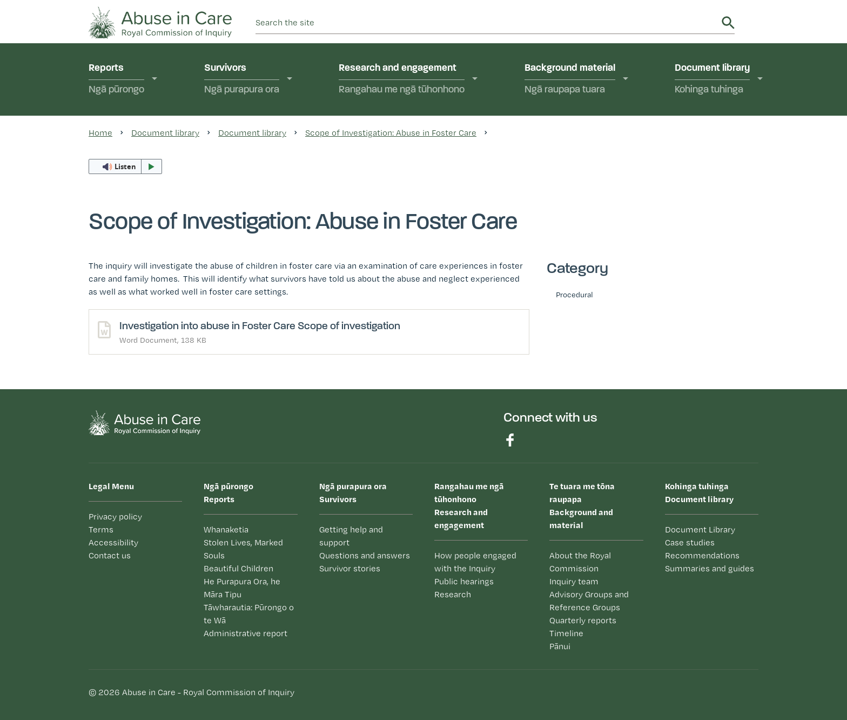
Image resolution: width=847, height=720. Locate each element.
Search (728, 23)
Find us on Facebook (509, 440)
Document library (712, 79)
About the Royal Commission (580, 562)
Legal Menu (111, 486)
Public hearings (464, 581)
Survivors (241, 79)
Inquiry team (574, 581)
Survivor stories (349, 568)
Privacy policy (115, 516)
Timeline (566, 633)
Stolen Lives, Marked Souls (243, 549)
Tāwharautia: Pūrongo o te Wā (249, 613)
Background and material (596, 504)
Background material (570, 79)
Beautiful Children (238, 568)
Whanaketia (226, 529)
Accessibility (113, 542)
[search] (487, 23)
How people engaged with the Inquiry (475, 562)
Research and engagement (402, 79)
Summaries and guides (709, 568)
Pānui (559, 646)
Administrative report (245, 633)
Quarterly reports (582, 620)
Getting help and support (351, 536)
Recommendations (702, 555)
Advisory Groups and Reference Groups (589, 600)
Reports (116, 79)
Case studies (690, 542)
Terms (101, 529)
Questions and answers (364, 555)
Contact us (110, 555)
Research (452, 594)
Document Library (700, 529)
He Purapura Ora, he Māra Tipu (242, 587)
